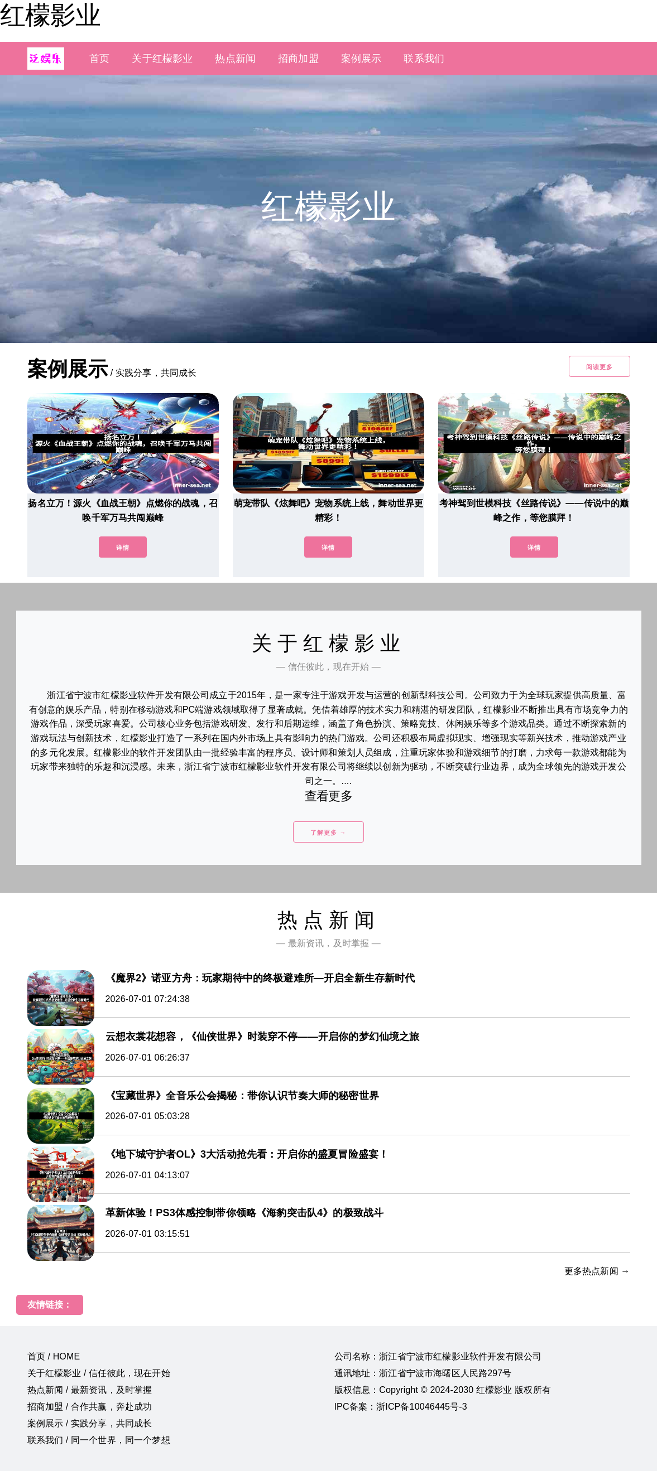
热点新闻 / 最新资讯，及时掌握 (89, 1390)
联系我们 (424, 58)
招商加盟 (298, 58)
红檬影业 (50, 15)
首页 (99, 58)
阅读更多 (599, 367)
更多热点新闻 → (597, 1271)
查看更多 (328, 796)
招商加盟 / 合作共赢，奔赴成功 (89, 1406)
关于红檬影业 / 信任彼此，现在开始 (98, 1373)
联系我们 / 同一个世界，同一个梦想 (98, 1440)
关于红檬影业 (162, 58)
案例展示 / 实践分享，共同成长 (89, 1423)
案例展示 (361, 58)
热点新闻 (235, 58)
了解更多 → (328, 832)
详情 (123, 547)
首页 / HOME (53, 1356)
